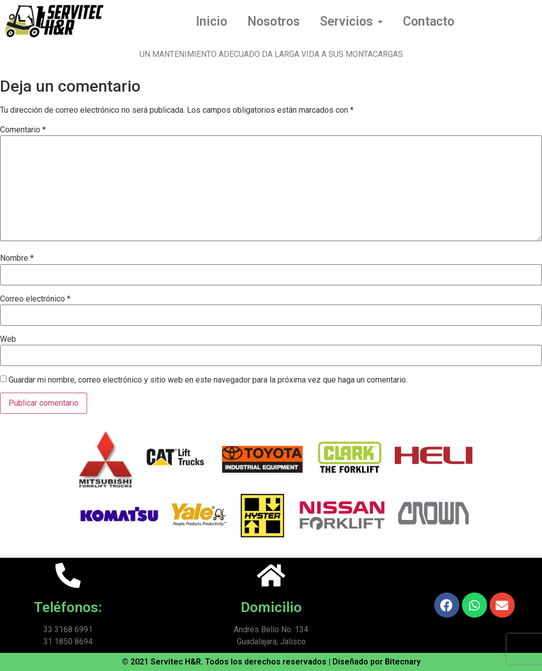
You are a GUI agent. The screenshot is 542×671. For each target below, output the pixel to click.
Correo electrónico (35, 299)
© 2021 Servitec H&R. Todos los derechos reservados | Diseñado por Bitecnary (271, 661)
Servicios (351, 22)
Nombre (17, 258)
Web (8, 339)
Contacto (428, 21)
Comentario (23, 130)
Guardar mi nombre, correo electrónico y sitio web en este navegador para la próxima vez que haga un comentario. (208, 380)
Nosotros (273, 21)
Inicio (211, 21)
